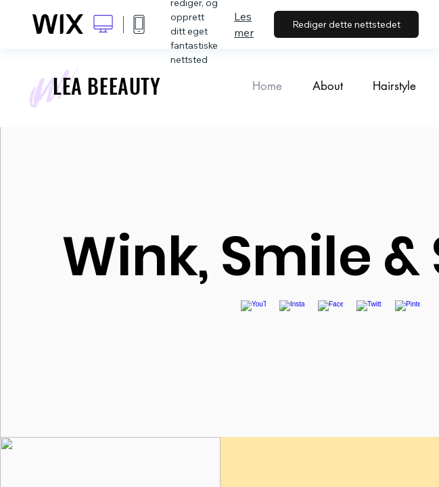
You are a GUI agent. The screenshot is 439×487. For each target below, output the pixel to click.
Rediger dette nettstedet (346, 24)
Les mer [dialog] (244, 24)
